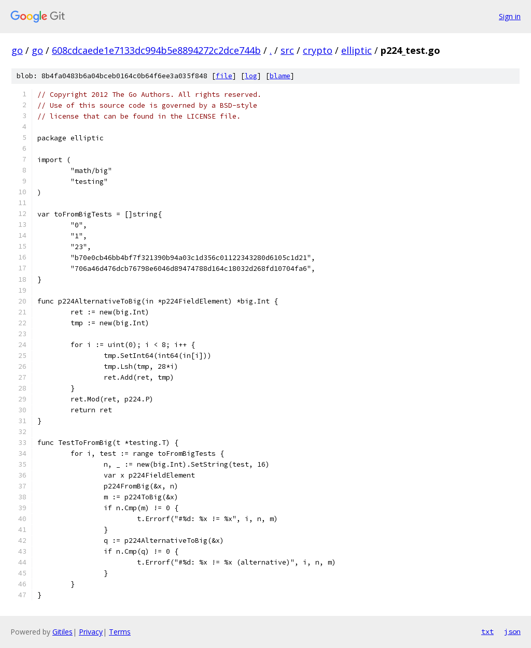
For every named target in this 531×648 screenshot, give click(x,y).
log (251, 75)
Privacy (91, 632)
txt (487, 631)
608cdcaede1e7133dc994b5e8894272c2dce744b (156, 50)
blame (280, 75)
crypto (317, 50)
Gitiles (62, 632)
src (287, 50)
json (512, 631)
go (17, 50)
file (224, 75)
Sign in (510, 16)
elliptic (356, 50)
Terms (120, 632)
